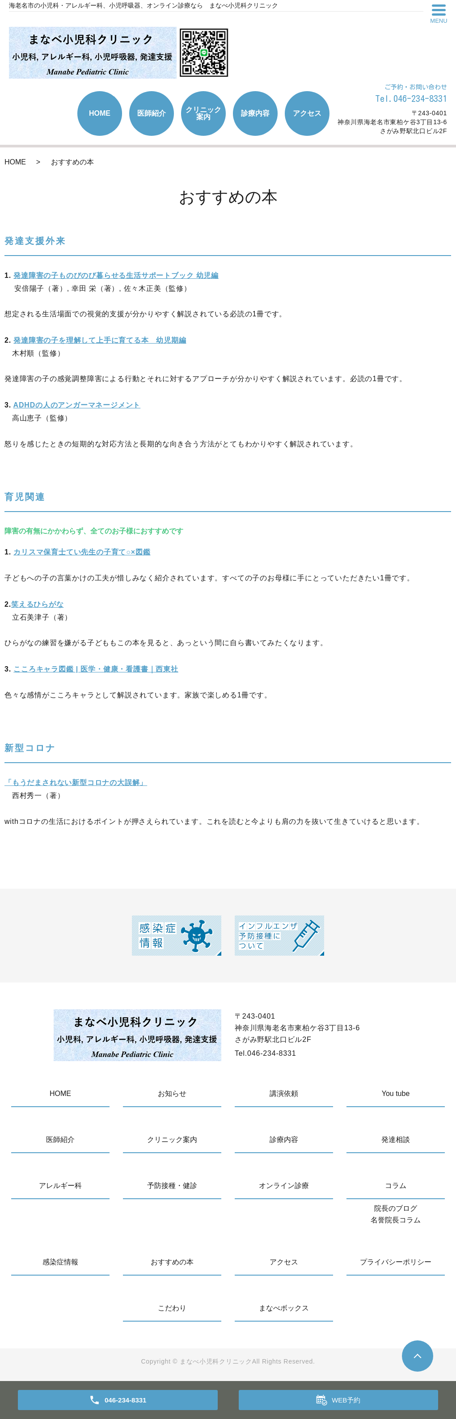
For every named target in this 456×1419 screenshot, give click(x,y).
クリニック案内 (203, 113)
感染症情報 (60, 1262)
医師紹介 (151, 113)
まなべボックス (284, 1308)
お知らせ (172, 1093)
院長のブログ (395, 1208)
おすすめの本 (172, 1262)
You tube (396, 1093)
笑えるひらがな (37, 604)
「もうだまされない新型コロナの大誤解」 (75, 782)
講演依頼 (284, 1093)
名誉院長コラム (396, 1220)
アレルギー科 (60, 1185)
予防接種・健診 (172, 1185)
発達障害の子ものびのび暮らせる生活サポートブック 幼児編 (116, 275)
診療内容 (255, 113)
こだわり (172, 1308)
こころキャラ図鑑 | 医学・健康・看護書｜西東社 (95, 669)
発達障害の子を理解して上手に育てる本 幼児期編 (99, 340)
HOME (99, 113)
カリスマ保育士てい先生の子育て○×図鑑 (81, 552)
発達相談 (395, 1139)
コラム (395, 1185)
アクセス (307, 113)
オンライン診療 (284, 1185)
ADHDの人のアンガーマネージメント (77, 405)
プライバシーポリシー (395, 1262)
